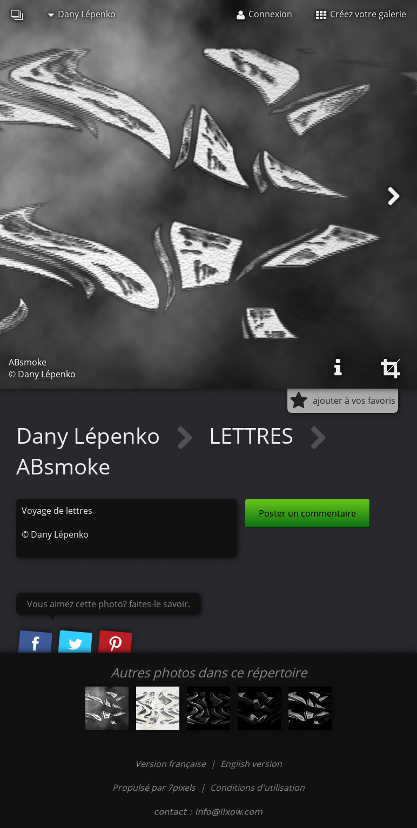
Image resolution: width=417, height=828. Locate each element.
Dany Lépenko (82, 14)
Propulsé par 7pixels (154, 787)
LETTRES (254, 435)
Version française (171, 764)
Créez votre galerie (361, 14)
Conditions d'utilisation (257, 787)
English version (251, 764)
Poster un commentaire (307, 513)
